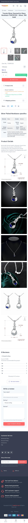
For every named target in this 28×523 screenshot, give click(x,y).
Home (4, 10)
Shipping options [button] (9, 100)
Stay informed (5, 457)
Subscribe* (22, 462)
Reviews (16, 511)
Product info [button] (8, 85)
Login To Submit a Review (14, 423)
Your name (6, 392)
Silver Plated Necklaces (20, 10)
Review (5, 406)
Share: (3, 106)
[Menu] (13, 6)
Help (12, 511)
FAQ (2, 445)
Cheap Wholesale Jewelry (7, 1)
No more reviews (14, 381)
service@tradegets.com (21, 472)
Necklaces (10, 10)
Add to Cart (14, 79)
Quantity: (4, 72)
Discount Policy (5, 440)
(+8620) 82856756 (6, 473)
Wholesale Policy (5, 438)
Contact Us (4, 442)
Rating (5, 400)
